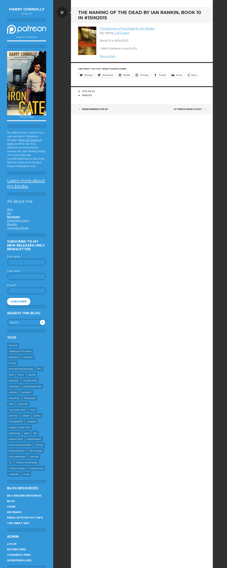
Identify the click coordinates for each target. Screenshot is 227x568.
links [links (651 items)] (11, 404)
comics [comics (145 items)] (12, 363)
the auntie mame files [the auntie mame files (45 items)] (20, 445)
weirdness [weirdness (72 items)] (14, 474)
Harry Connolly (27, 9)
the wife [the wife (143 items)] (34, 456)
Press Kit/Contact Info (25, 517)
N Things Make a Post (190, 109)
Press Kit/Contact (18, 220)
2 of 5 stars (121, 33)
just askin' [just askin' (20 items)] (26, 392)
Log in (11, 543)
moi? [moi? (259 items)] (32, 409)
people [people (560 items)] (26, 415)
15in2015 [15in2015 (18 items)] (13, 345)
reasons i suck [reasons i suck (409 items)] (16, 439)
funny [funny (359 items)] (21, 374)
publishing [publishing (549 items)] (14, 433)
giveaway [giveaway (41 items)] (14, 380)
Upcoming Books (18, 228)
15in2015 (87, 95)
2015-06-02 (88, 91)
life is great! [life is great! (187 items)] (29, 398)
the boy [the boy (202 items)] (39, 445)
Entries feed (16, 549)
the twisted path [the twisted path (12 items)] (17, 456)
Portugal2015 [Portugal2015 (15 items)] (16, 421)
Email (11, 285)
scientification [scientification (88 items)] (34, 439)
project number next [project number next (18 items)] (19, 427)
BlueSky (12, 224)
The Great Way (18, 523)
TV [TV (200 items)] (10, 462)
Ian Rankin (147, 28)
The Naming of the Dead (117, 28)
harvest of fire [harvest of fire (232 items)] (30, 380)
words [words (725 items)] (26, 474)
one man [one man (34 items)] (13, 415)
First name (13, 256)
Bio (9, 213)
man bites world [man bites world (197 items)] (17, 409)
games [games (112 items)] (31, 374)
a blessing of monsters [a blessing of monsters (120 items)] (20, 351)
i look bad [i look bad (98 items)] (14, 386)
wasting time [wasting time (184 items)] (36, 468)
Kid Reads (14, 512)
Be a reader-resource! (24, 495)
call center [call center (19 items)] (28, 357)
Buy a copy (107, 56)
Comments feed (19, 554)
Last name (13, 271)
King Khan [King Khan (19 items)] (14, 398)
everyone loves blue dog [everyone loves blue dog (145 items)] (21, 368)
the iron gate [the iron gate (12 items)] (35, 450)
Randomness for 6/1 (93, 109)
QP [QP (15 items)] (35, 433)
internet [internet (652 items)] (13, 392)
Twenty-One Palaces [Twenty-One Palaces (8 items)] (26, 462)
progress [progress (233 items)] (31, 421)
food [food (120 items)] (11, 374)
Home (11, 506)
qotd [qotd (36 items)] (26, 433)
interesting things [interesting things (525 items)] (32, 386)
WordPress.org (19, 560)
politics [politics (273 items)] (37, 415)
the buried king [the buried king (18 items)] (16, 450)
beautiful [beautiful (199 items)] (13, 357)
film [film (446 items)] (39, 368)
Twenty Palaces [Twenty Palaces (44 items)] (17, 468)
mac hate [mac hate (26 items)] (23, 404)
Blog (10, 209)
